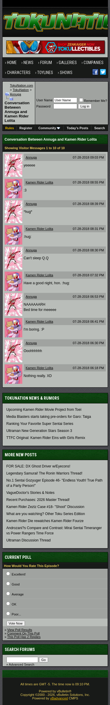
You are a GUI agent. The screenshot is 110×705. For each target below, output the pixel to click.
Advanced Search (21, 664)
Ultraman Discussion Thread (28, 540)
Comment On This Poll (23, 633)
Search (99, 128)
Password (43, 106)
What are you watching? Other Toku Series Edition (45, 514)
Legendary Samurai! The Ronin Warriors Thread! (44, 473)
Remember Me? (93, 100)
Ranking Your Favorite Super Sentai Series (39, 424)
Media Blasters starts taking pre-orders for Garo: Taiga (48, 417)
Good (16, 584)
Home (12, 62)
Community (49, 128)
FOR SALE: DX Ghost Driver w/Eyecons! (38, 466)
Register (25, 128)
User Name (44, 100)
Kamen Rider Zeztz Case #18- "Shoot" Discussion (45, 507)
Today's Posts (77, 128)
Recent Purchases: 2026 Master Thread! (38, 500)
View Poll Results (19, 630)
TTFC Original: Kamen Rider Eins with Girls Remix (45, 438)
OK (14, 604)
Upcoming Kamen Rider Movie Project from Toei (44, 410)
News (28, 62)
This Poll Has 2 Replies (23, 637)
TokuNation (21, 90)
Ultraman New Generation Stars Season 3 (39, 431)
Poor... (16, 614)
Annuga (15, 94)
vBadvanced (59, 698)
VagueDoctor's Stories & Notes (30, 493)
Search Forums (20, 649)
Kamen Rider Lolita (39, 182)
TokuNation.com (21, 85)
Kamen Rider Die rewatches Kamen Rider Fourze (45, 521)
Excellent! (19, 574)
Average (18, 594)
